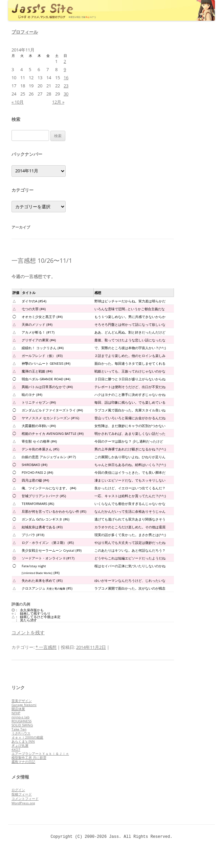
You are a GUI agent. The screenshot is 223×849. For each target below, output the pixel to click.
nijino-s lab (20, 717)
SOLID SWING (22, 725)
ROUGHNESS (21, 721)
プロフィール (25, 32)
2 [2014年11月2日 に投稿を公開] (65, 61)
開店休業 (18, 708)
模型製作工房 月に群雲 (29, 757)
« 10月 (18, 102)
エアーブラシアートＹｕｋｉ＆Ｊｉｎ (40, 753)
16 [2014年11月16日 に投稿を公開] (66, 78)
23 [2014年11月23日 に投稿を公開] (66, 86)
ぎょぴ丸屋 (20, 745)
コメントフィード (25, 798)
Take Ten (19, 729)
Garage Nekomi (24, 704)
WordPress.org (23, 803)
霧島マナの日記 (23, 761)
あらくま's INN (23, 741)
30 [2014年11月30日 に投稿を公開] (66, 94)
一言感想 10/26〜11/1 (42, 260)
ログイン (18, 789)
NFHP (16, 712)
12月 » (58, 102)
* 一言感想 (46, 647)
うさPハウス (21, 733)
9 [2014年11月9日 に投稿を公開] (65, 69)
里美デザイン (22, 700)
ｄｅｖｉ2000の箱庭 (27, 737)
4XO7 (16, 749)
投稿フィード (22, 794)
